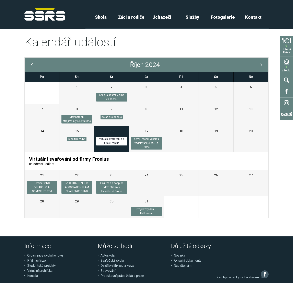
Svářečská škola (112, 260)
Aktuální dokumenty (187, 260)
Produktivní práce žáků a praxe (122, 276)
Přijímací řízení (37, 260)
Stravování (108, 271)
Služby (192, 17)
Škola (101, 17)
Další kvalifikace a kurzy (117, 266)
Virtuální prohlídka (39, 271)
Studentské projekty (41, 266)
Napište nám (182, 266)
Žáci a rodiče (131, 17)
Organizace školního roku (45, 255)
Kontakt (253, 17)
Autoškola (108, 255)
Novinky (179, 255)
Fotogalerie (223, 17)
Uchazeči (161, 17)
